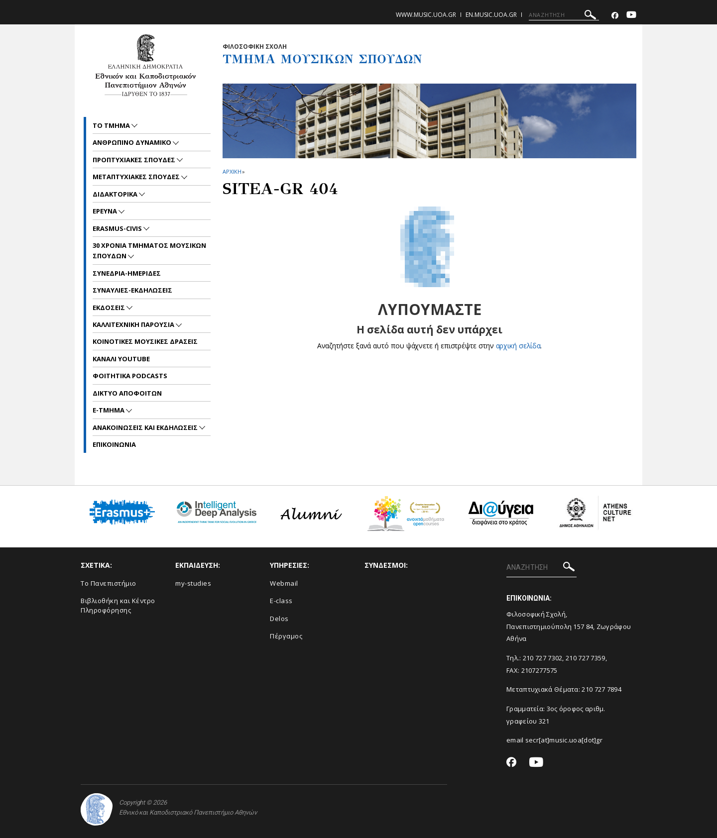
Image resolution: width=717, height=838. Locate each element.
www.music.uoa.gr (426, 14)
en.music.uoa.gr (491, 14)
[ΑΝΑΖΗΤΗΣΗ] (564, 14)
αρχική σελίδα (518, 345)
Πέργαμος (286, 635)
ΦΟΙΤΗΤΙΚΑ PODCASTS (130, 375)
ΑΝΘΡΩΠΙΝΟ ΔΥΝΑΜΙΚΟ (133, 142)
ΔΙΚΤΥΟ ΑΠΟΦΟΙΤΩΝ (127, 393)
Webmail (284, 583)
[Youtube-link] (631, 15)
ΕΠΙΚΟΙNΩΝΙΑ (114, 444)
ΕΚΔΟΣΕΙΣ (109, 307)
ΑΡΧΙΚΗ (232, 171)
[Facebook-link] (614, 15)
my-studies (193, 583)
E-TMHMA (109, 410)
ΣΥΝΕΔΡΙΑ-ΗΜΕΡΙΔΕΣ (127, 273)
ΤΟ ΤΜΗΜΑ (112, 125)
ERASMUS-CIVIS (118, 228)
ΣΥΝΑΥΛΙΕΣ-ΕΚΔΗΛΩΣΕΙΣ (132, 290)
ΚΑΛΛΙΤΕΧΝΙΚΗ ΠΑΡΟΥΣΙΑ (134, 324)
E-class (281, 600)
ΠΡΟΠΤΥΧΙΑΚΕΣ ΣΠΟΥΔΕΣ (135, 159)
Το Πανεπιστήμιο (108, 583)
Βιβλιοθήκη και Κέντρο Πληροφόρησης (118, 605)
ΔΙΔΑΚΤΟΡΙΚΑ (116, 194)
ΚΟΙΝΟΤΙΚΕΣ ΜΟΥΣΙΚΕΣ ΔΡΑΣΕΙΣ (145, 341)
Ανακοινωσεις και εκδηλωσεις (146, 427)
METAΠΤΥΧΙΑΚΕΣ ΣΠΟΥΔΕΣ (137, 176)
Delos (279, 618)
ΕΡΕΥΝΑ (106, 211)
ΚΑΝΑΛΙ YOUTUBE (121, 358)
